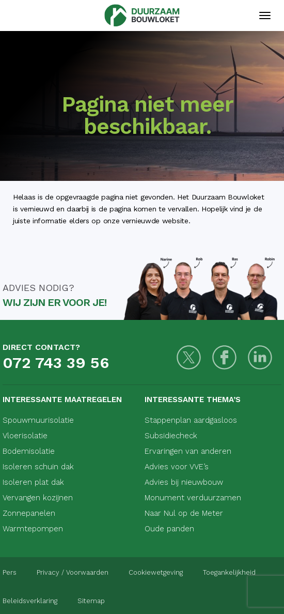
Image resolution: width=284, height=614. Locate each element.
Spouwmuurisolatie (38, 420)
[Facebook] (224, 357)
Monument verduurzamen (193, 497)
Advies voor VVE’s (177, 466)
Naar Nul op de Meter (184, 513)
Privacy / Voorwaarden (72, 572)
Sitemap (91, 601)
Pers (10, 572)
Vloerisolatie (25, 435)
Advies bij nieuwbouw (184, 482)
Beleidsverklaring (30, 601)
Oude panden (169, 528)
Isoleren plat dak (33, 482)
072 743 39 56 (56, 363)
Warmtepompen (33, 528)
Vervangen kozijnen (38, 497)
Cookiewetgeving (156, 572)
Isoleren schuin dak (38, 466)
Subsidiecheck (171, 435)
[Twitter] (189, 357)
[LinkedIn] (260, 357)
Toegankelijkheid (229, 572)
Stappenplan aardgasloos (191, 420)
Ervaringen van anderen (188, 451)
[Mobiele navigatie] (265, 15)
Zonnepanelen (29, 513)
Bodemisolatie (29, 451)
